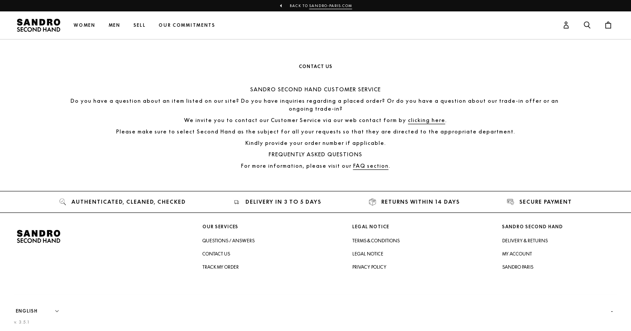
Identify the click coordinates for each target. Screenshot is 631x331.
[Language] (41, 311)
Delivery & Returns (525, 240)
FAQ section (371, 165)
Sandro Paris (517, 267)
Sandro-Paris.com (330, 6)
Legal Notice (367, 253)
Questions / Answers (228, 240)
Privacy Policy (369, 267)
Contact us (216, 253)
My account (517, 253)
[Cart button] (608, 25)
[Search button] (587, 25)
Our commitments (187, 25)
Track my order (220, 267)
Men (115, 25)
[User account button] (566, 25)
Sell (140, 25)
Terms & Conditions (376, 240)
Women (84, 25)
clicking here (426, 120)
